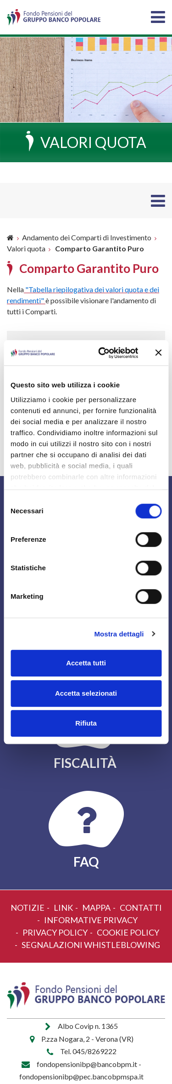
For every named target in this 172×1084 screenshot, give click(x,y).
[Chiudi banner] (158, 353)
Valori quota (26, 248)
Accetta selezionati (86, 693)
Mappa (96, 907)
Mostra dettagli (119, 634)
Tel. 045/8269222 (88, 1051)
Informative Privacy (91, 920)
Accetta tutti (86, 663)
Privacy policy (55, 932)
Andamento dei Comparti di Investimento (86, 237)
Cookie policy (128, 932)
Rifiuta (86, 723)
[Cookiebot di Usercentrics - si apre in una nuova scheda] (102, 353)
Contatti (141, 907)
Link (63, 907)
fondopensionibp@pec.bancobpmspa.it (81, 1076)
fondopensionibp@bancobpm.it (87, 1064)
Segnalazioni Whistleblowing (91, 945)
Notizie (27, 907)
